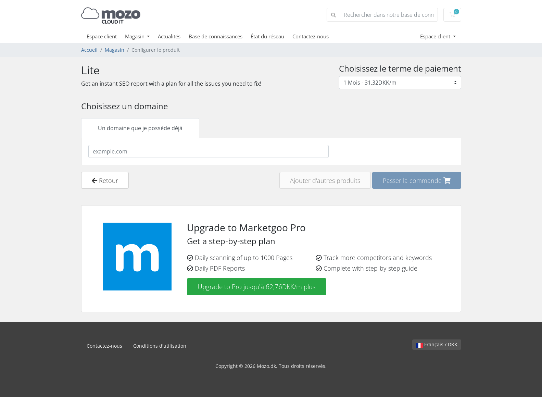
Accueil (89, 50)
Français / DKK (436, 344)
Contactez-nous (310, 36)
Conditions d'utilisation (159, 346)
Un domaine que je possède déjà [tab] (140, 128)
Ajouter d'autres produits (325, 180)
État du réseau (267, 36)
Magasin (135, 36)
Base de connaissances (215, 36)
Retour (105, 180)
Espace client (102, 36)
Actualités (169, 36)
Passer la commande (417, 180)
